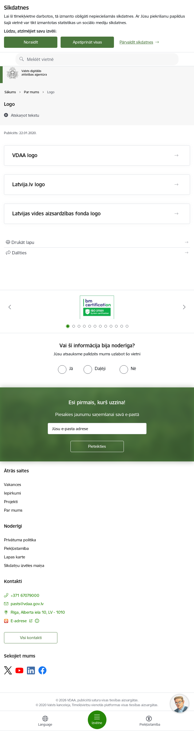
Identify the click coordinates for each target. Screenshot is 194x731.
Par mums (13, 510)
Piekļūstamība (16, 548)
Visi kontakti (31, 637)
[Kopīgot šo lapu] (97, 253)
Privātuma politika (20, 539)
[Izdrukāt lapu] (97, 242)
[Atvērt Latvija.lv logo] (176, 184)
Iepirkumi (12, 493)
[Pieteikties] (97, 446)
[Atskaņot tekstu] (25, 115)
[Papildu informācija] (37, 621)
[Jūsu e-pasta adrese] (97, 428)
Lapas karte (14, 556)
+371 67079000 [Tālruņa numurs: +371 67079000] (25, 595)
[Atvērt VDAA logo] (176, 155)
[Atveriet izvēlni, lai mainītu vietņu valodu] (45, 722)
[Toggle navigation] (97, 719)
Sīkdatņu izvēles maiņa (24, 565)
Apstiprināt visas (87, 42)
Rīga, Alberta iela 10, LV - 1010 (38, 612)
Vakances (12, 484)
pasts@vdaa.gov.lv (27, 603)
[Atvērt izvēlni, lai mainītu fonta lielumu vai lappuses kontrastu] (149, 722)
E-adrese (19, 620)
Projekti (11, 501)
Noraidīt (31, 42)
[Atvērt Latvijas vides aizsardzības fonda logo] (176, 214)
